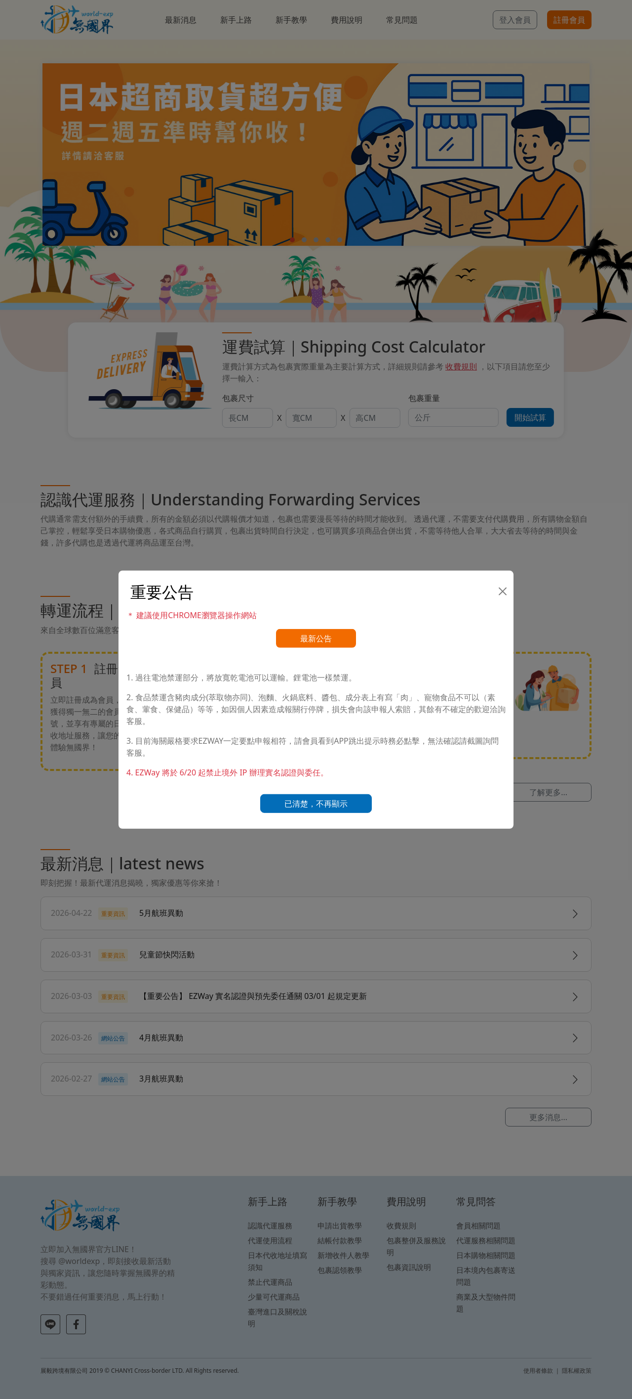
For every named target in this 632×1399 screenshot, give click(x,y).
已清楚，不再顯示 (316, 803)
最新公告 (316, 638)
